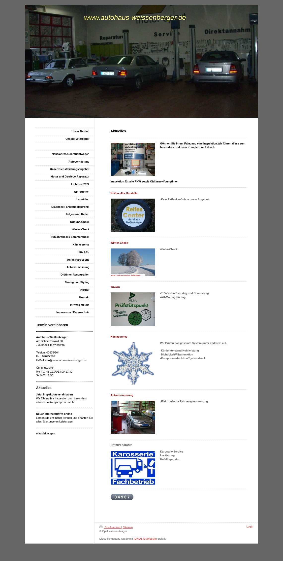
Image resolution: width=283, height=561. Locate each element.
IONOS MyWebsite (145, 538)
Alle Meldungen (45, 433)
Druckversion (110, 527)
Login (250, 526)
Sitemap (128, 527)
